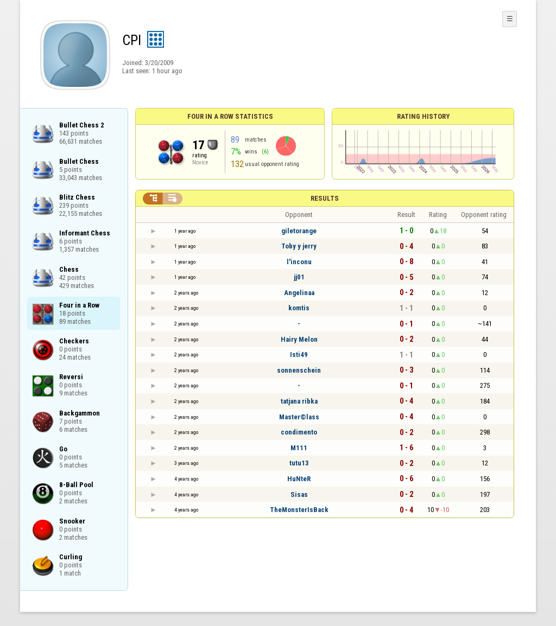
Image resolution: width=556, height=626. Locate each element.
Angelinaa (299, 293)
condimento (299, 432)
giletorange (299, 231)
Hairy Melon (299, 339)
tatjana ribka (299, 401)
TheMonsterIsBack (299, 510)
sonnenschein (299, 370)
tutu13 (299, 463)
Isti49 (299, 354)
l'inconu (299, 262)
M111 (298, 448)
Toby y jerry (299, 246)
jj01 (299, 277)
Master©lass (299, 417)
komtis (298, 308)
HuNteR (299, 479)
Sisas (299, 494)
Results (325, 198)
